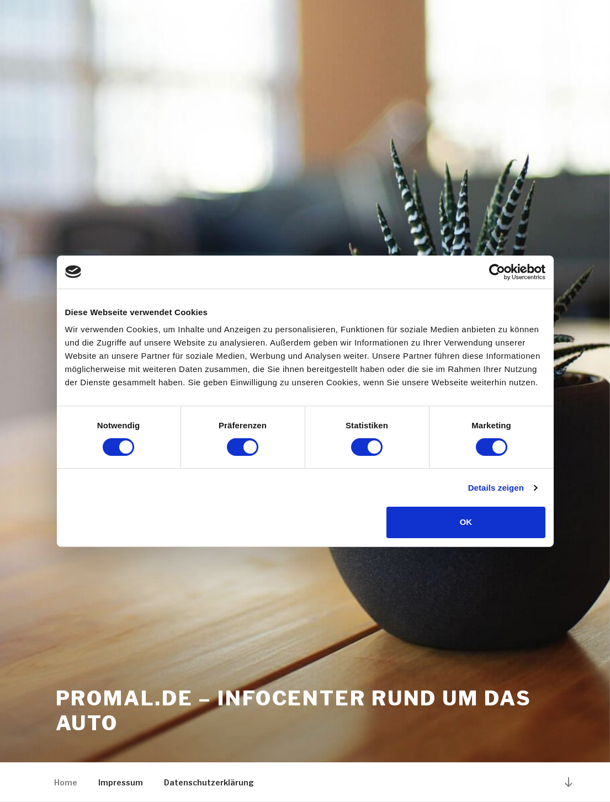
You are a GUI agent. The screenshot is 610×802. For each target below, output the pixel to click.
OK (466, 522)
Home (65, 782)
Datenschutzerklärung (209, 782)
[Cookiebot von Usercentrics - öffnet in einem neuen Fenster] (497, 271)
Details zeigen (496, 487)
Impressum (120, 782)
